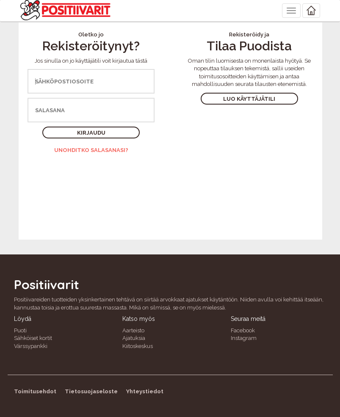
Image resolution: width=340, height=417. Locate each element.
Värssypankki (30, 346)
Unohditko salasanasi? (91, 150)
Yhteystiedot (144, 391)
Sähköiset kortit (33, 338)
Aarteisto (133, 330)
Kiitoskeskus (137, 346)
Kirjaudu (91, 133)
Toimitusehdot (35, 391)
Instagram (244, 338)
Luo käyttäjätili (249, 99)
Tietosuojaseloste (91, 391)
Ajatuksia (133, 338)
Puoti (20, 330)
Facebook (243, 330)
